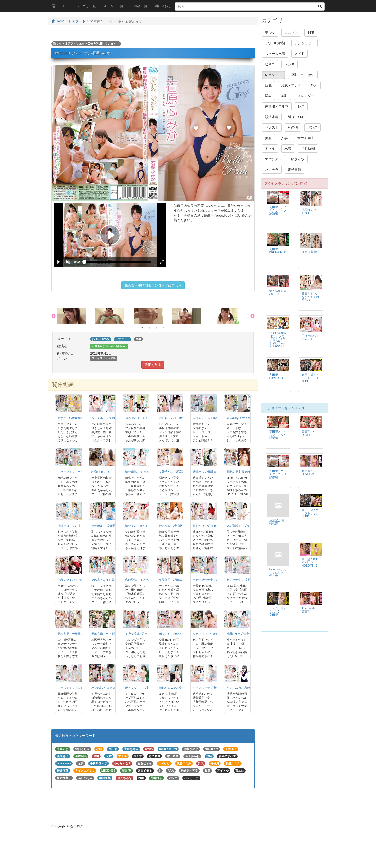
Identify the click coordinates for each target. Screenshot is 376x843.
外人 (314, 85)
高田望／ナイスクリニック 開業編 (279, 435)
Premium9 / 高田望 (309, 610)
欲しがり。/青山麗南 (172, 526)
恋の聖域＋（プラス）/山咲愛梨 (247, 526)
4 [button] (163, 328)
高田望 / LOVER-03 (276, 376)
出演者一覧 (138, 6)
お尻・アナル (291, 85)
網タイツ (298, 159)
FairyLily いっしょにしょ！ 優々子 (279, 572)
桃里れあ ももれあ (309, 211)
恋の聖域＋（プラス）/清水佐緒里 (147, 579)
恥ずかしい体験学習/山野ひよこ (78, 418)
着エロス (60, 6)
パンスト (271, 127)
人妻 (284, 138)
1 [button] (142, 328)
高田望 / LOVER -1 (309, 433)
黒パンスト (273, 159)
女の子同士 (305, 138)
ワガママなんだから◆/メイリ (212, 634)
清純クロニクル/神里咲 (173, 687)
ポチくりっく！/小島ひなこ (142, 687)
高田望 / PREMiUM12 (277, 250)
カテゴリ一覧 (86, 6)
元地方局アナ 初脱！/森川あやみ (112, 634)
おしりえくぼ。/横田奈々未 (176, 418)
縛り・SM (295, 117)
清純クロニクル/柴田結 (72, 526)
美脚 (268, 138)
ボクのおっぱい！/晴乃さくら (178, 634)
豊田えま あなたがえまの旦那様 (310, 297)
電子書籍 (294, 170)
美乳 (284, 96)
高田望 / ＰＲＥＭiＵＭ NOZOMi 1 (310, 562)
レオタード (77, 21)
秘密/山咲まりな (101, 472)
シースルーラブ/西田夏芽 (107, 418)
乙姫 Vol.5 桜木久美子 (310, 337)
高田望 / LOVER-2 (308, 472)
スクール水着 (275, 54)
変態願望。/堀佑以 (171, 579)
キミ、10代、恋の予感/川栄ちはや (249, 687)
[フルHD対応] (275, 43)
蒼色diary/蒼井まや (239, 418)
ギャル (270, 148)
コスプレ (291, 32)
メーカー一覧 (113, 6)
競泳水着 (271, 117)
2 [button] (149, 328)
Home (58, 21)
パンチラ (271, 170)
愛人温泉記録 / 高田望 (278, 292)
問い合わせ (162, 6)
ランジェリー (304, 43)
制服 (310, 32)
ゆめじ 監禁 (309, 251)
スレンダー (305, 96)
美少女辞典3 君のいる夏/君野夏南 (147, 634)
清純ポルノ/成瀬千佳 (104, 526)
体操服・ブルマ (276, 106)
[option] (76, 316)
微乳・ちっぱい (303, 75)
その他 (293, 127)
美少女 (270, 32)
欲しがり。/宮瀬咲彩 (206, 526)
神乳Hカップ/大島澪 (240, 634)
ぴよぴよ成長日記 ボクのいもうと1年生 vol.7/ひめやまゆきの (278, 339)
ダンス (312, 127)
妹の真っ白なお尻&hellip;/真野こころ (115, 579)
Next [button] (252, 316)
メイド (299, 54)
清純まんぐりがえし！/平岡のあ (145, 526)
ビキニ (270, 64)
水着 (287, 148)
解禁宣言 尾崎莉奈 (276, 522)
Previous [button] (53, 316)
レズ (301, 106)
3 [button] (156, 328)
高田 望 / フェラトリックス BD (310, 378)
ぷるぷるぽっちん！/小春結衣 (144, 418)
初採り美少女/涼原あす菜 (243, 579)
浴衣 (268, 96)
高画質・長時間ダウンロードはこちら (153, 285)
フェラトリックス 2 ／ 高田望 (278, 611)
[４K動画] (308, 148)
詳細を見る (153, 365)
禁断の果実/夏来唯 (238, 472)
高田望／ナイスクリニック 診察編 (279, 210)
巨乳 (268, 85)
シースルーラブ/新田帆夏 (209, 687)
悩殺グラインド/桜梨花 (72, 579)
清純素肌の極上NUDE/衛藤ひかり (147, 472)
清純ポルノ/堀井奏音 (206, 472)
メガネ (289, 64)
